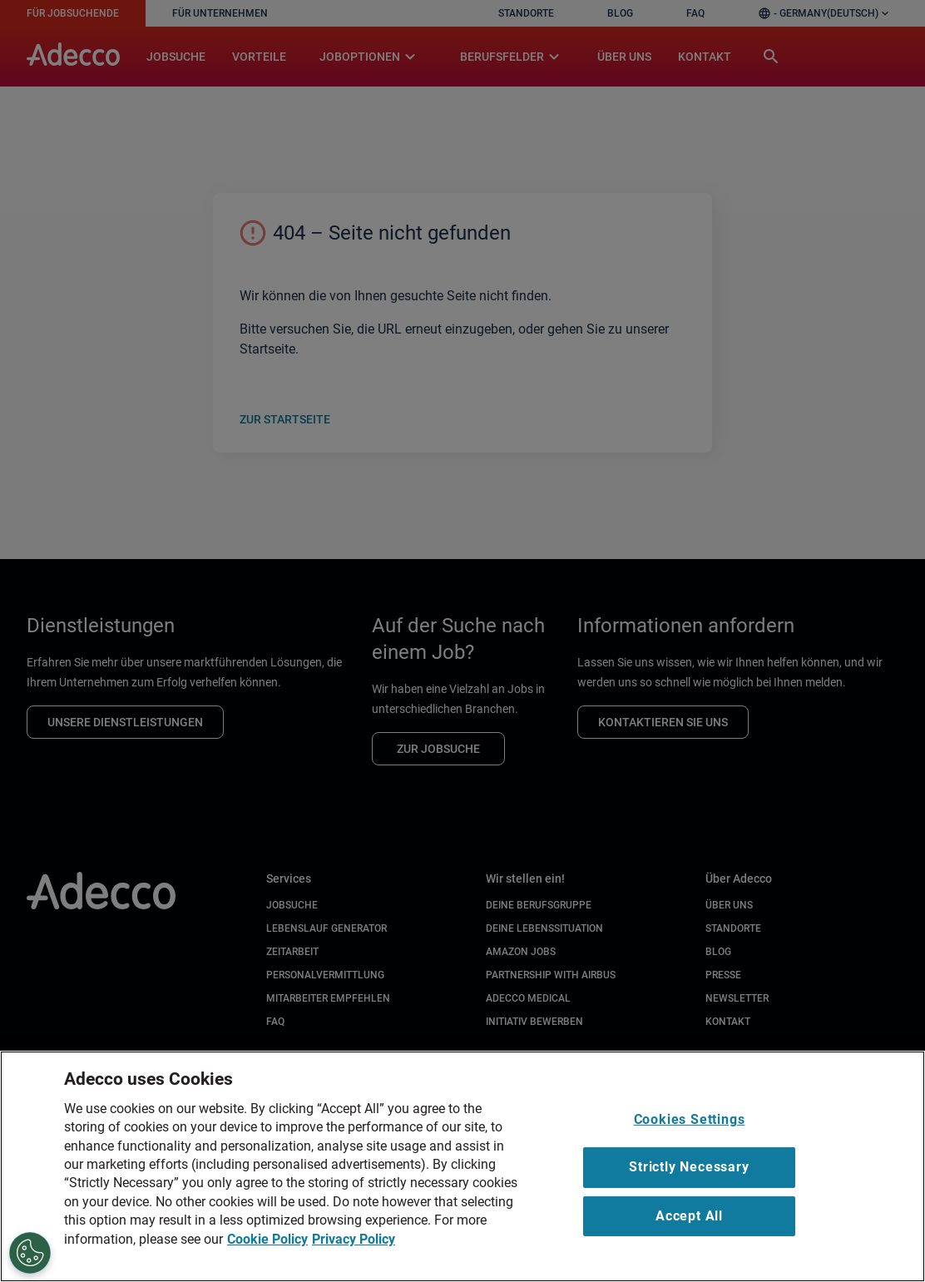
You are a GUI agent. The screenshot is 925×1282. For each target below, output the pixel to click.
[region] (462, 1166)
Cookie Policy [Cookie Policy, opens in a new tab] (267, 1239)
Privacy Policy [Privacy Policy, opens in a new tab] (353, 1239)
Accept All (689, 1216)
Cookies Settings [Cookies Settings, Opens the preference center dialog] (689, 1119)
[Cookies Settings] (30, 1253)
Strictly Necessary (689, 1167)
